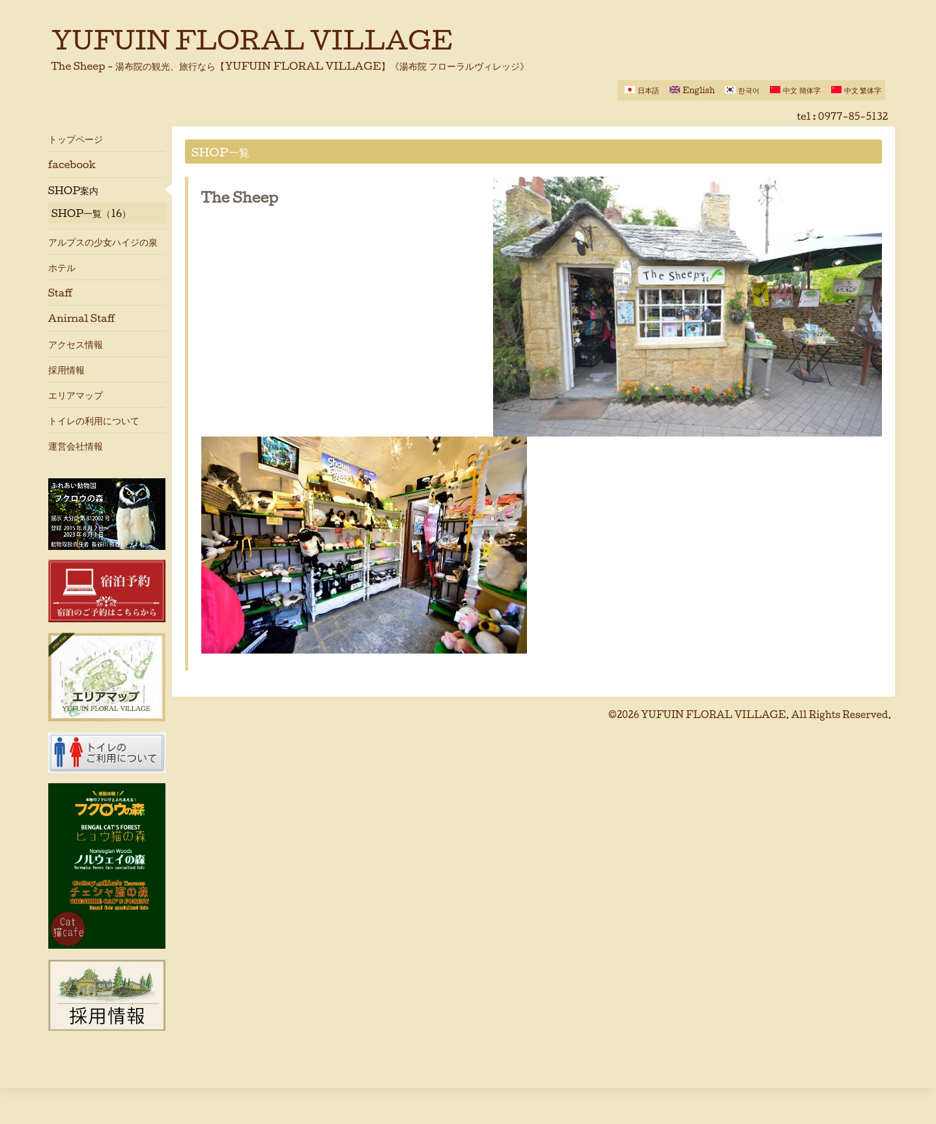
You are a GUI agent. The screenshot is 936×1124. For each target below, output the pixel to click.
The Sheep (240, 197)
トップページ (75, 139)
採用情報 (66, 369)
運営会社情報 (75, 446)
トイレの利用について (93, 420)
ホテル (62, 267)
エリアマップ (75, 395)
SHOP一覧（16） (91, 213)
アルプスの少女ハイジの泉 (103, 242)
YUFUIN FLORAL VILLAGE (252, 40)
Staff (60, 292)
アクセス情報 (75, 344)
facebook (72, 164)
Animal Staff (81, 318)
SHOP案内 (73, 190)
